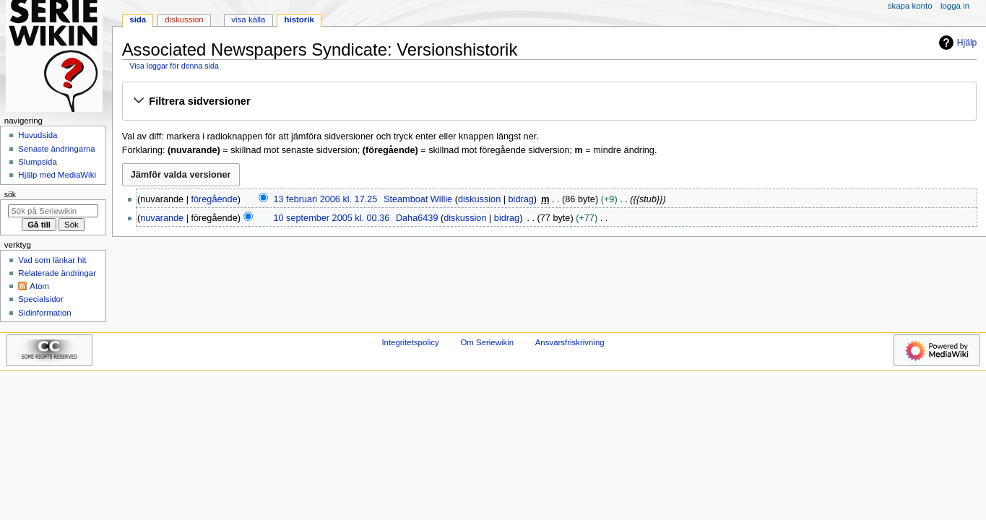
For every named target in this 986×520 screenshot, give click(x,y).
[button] (548, 102)
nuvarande (161, 218)
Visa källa (248, 19)
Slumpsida (37, 161)
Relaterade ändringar (57, 273)
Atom (39, 286)
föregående (214, 199)
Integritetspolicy (409, 342)
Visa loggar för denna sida (174, 65)
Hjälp (956, 42)
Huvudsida (37, 135)
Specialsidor (40, 299)
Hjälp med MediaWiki (57, 174)
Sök (10, 194)
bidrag (521, 199)
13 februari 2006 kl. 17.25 (325, 199)
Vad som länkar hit (52, 260)
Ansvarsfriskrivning (570, 342)
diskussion (479, 199)
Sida (137, 19)
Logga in (954, 5)
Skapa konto (910, 5)
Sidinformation (44, 312)
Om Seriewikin (487, 342)
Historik (299, 19)
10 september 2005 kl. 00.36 (331, 218)
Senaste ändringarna (56, 148)
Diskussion (184, 19)
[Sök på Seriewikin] (53, 210)
